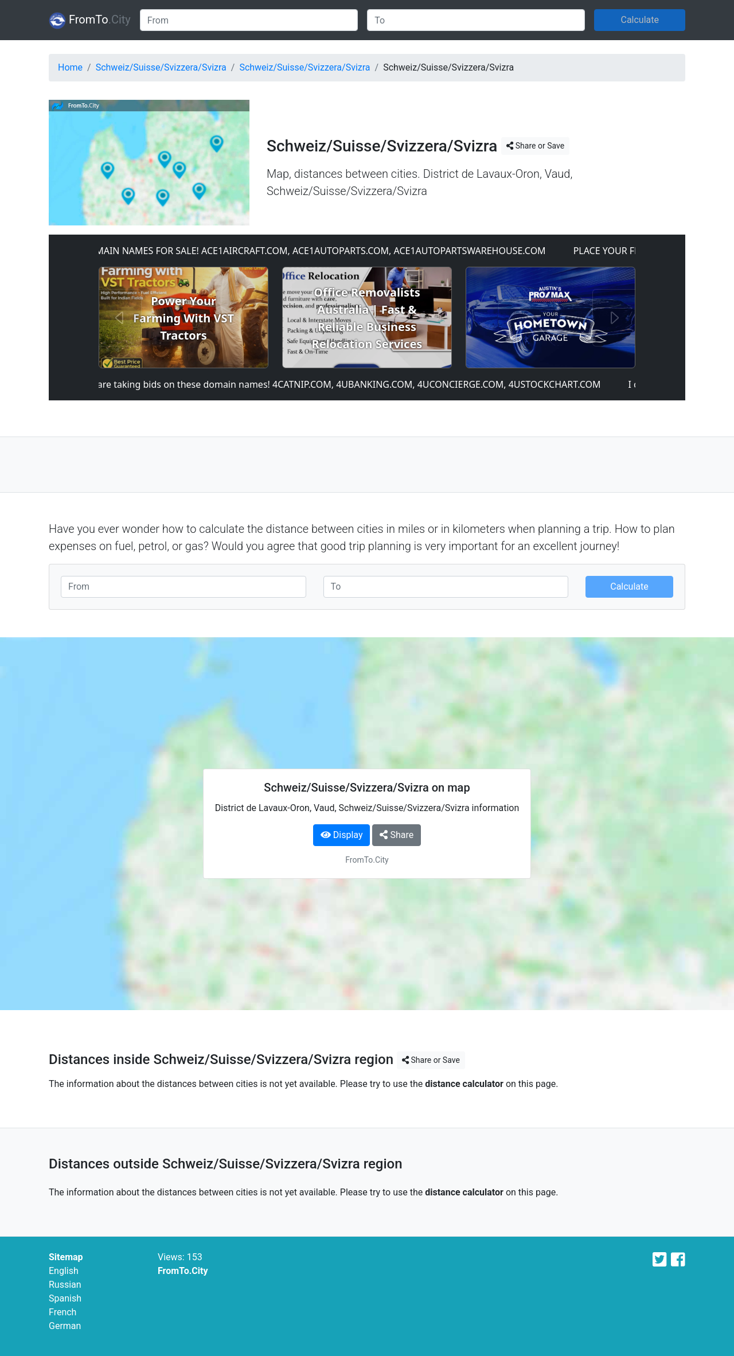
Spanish (65, 1298)
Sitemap (66, 1257)
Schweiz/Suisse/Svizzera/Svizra (161, 67)
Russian (65, 1284)
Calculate (639, 19)
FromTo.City (183, 1270)
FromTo (90, 20)
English (64, 1270)
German (65, 1325)
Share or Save (535, 145)
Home (70, 67)
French (62, 1312)
